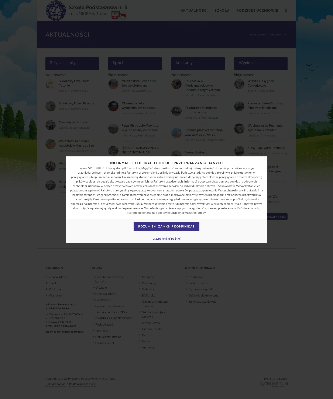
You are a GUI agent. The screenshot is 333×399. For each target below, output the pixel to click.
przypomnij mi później (167, 238)
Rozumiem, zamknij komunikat (166, 226)
